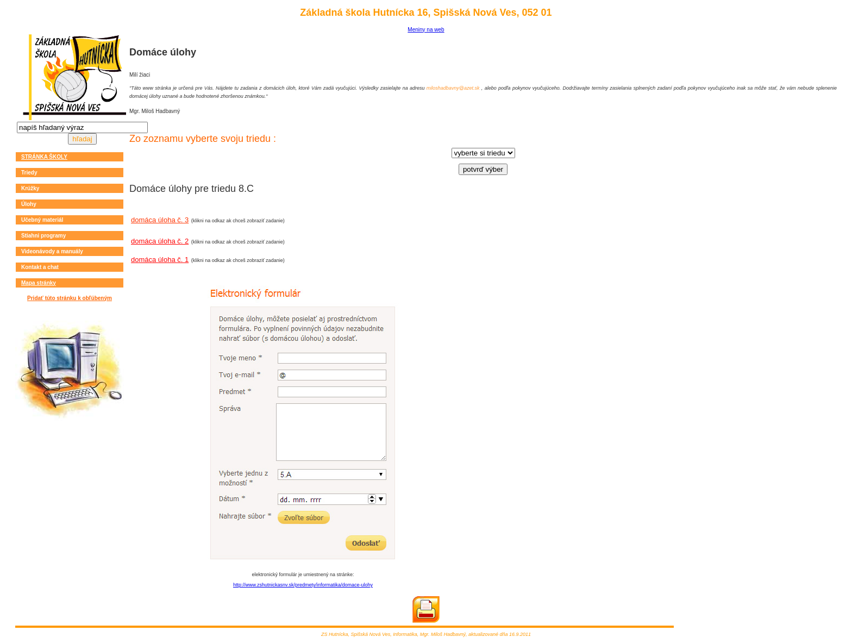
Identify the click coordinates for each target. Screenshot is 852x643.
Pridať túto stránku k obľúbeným (69, 298)
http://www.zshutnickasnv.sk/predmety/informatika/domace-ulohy (303, 585)
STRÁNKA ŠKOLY (44, 157)
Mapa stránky (38, 283)
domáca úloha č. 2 (160, 241)
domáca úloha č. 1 (160, 259)
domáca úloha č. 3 (160, 220)
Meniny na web (426, 30)
